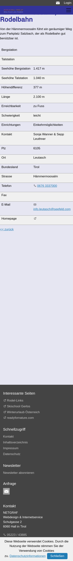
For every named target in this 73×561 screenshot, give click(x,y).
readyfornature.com (20, 418)
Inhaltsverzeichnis (15, 442)
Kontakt (8, 436)
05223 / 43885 (17, 535)
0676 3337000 (47, 186)
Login (68, 3)
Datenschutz (11, 454)
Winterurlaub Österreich (23, 412)
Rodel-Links (15, 400)
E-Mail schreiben (18, 541)
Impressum (10, 448)
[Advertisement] (34, 269)
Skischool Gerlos (18, 406)
